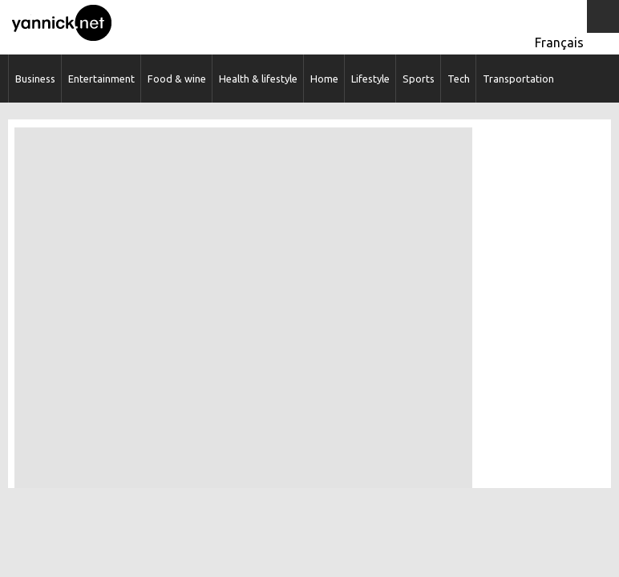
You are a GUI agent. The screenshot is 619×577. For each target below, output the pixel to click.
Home (324, 78)
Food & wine (177, 78)
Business (35, 78)
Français (559, 42)
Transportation (518, 78)
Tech (458, 78)
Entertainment (101, 78)
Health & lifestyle (258, 78)
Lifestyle (370, 78)
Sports (419, 78)
